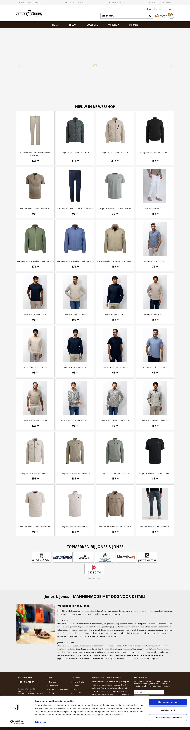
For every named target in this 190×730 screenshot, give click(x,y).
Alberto (76, 685)
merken (109, 630)
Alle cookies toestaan (168, 705)
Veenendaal (164, 649)
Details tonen (41, 725)
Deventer (106, 649)
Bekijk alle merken (94, 578)
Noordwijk (146, 649)
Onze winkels (54, 685)
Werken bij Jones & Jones (58, 689)
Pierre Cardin (72, 633)
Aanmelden (140, 697)
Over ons (52, 682)
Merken (133, 24)
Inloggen (149, 9)
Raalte (153, 649)
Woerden (61, 652)
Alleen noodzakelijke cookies (168, 720)
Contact (170, 9)
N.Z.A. (75, 697)
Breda (72, 649)
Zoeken (150, 15)
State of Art (61, 633)
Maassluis (127, 649)
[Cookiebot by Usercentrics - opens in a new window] (17, 725)
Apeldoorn (65, 649)
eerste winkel (90, 611)
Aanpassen (168, 713)
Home (55, 24)
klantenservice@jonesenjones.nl (30, 693)
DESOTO (76, 689)
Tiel (158, 649)
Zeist (69, 652)
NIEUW (72, 24)
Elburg (112, 649)
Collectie (92, 24)
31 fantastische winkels (146, 611)
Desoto (83, 633)
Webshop (113, 24)
